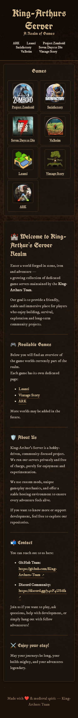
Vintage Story (48, 51)
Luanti (31, 43)
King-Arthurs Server (39, 19)
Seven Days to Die (50, 47)
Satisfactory (23, 47)
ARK (16, 43)
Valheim (26, 51)
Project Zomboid (54, 43)
